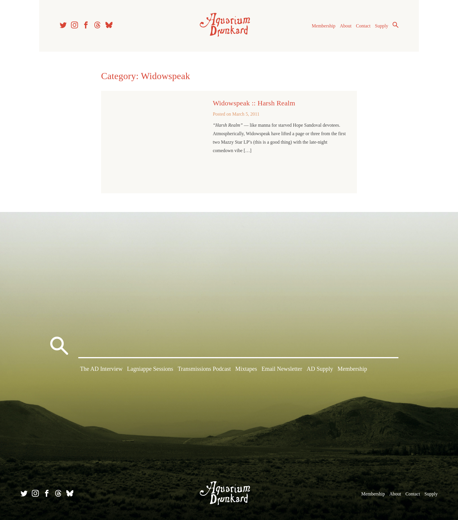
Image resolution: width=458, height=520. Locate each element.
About (345, 25)
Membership (323, 25)
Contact (363, 25)
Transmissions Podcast (204, 369)
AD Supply (320, 369)
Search (395, 25)
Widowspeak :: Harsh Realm (254, 103)
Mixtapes (246, 369)
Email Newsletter (281, 369)
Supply (381, 25)
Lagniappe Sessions (150, 369)
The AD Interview (101, 369)
